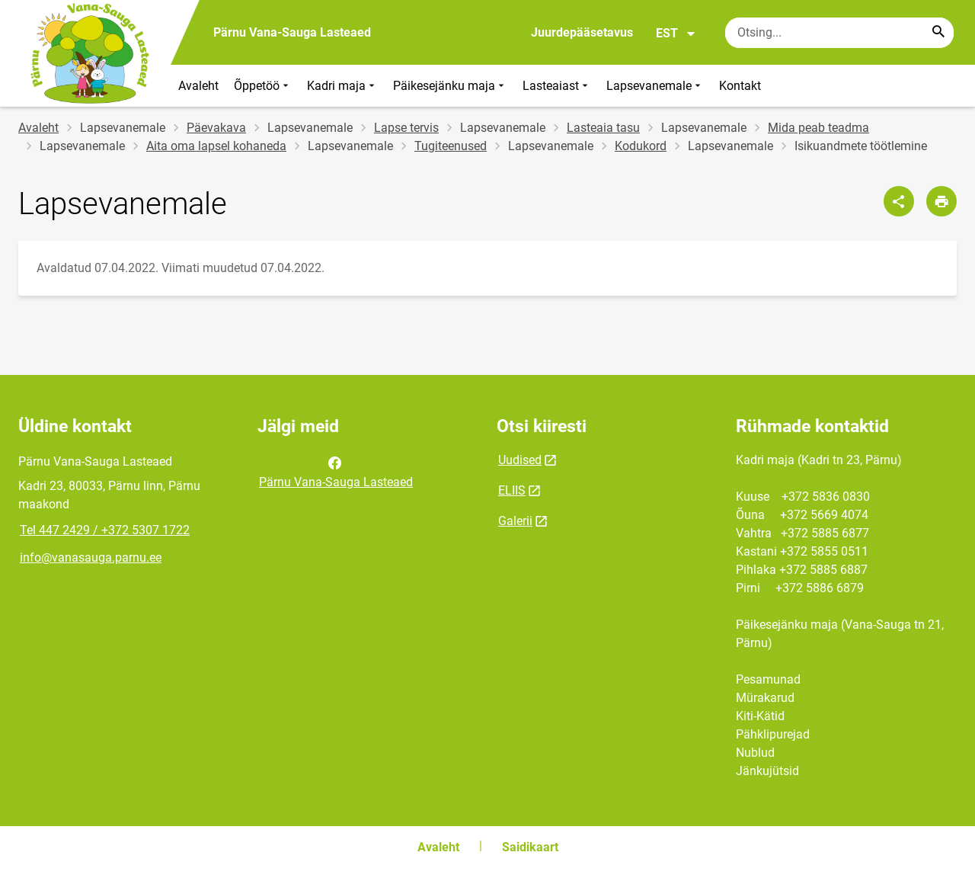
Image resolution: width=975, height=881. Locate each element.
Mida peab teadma (818, 127)
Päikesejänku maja (450, 85)
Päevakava (216, 127)
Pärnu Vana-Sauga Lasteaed (336, 471)
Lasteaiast (557, 85)
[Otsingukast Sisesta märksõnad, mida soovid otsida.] (839, 33)
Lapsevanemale (655, 85)
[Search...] (938, 33)
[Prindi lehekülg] (941, 201)
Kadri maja (342, 85)
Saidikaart (530, 847)
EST (676, 33)
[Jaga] (899, 201)
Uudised (520, 460)
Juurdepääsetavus (582, 32)
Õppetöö (263, 85)
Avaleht (198, 85)
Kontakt (740, 85)
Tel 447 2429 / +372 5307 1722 (105, 530)
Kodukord (641, 146)
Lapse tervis (406, 127)
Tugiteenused (450, 146)
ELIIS (512, 490)
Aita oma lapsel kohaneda (216, 146)
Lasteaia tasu (603, 127)
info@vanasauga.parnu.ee (90, 557)
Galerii (515, 521)
